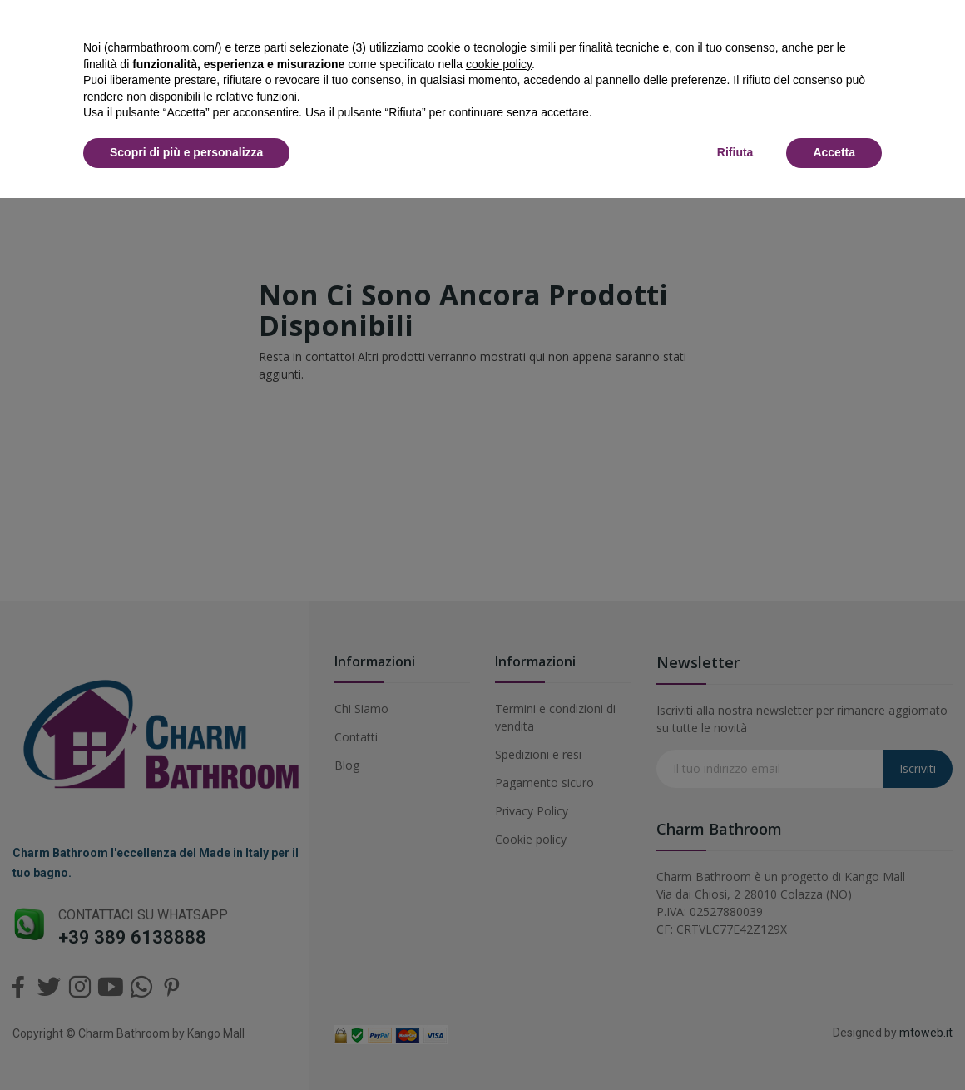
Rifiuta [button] (735, 152)
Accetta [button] (834, 152)
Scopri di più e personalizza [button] (186, 152)
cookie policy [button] (499, 64)
